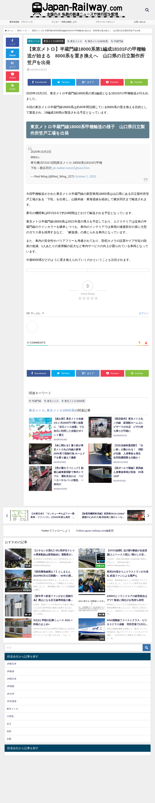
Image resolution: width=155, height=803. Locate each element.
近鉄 (9, 731)
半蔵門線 (118, 41)
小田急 (10, 716)
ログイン (143, 313)
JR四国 (10, 686)
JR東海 (10, 671)
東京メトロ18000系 (54, 41)
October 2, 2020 (85, 176)
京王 (9, 724)
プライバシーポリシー (105, 22)
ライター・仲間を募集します (64, 22)
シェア (12, 41)
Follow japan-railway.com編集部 (95, 530)
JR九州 (10, 694)
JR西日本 (11, 679)
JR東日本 (11, 664)
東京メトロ (34, 41)
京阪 (9, 739)
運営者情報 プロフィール (21, 22)
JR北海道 (11, 701)
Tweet (12, 53)
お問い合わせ (140, 22)
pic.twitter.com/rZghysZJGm (71, 167)
